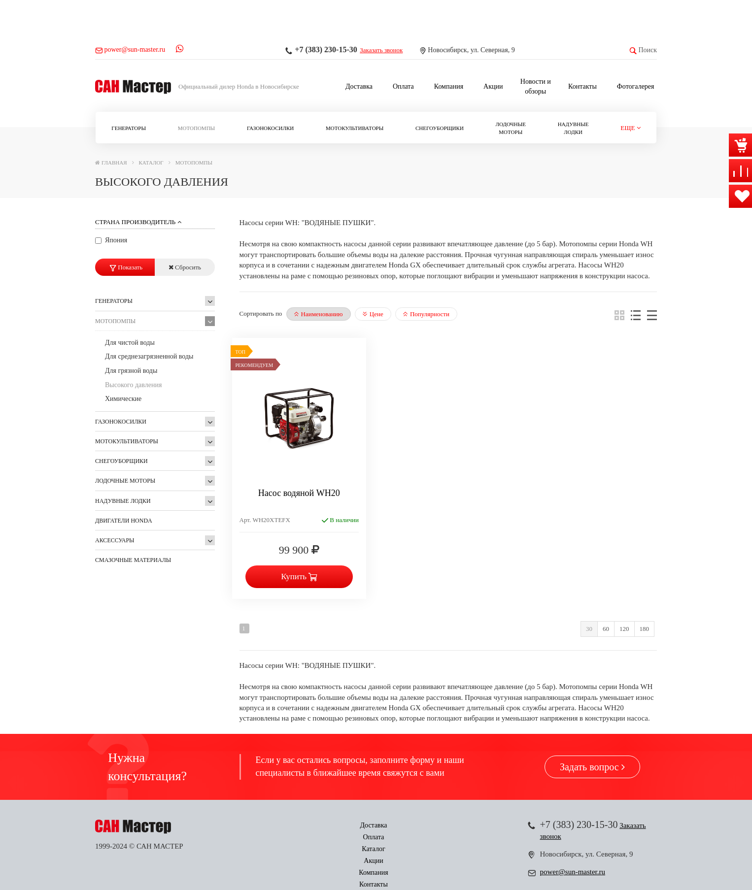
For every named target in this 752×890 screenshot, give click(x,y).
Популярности (426, 314)
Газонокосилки (270, 128)
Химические (123, 398)
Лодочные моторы (511, 128)
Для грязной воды (131, 370)
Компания (448, 86)
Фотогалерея (635, 86)
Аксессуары (115, 540)
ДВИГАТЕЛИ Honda (123, 520)
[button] (630, 128)
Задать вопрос (592, 766)
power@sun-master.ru (573, 872)
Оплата (403, 86)
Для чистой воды (130, 342)
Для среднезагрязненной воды (149, 356)
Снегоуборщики (439, 128)
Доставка (359, 86)
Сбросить (185, 267)
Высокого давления (133, 385)
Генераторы (128, 128)
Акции (493, 86)
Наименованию (318, 314)
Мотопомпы (196, 128)
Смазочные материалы (133, 560)
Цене (373, 314)
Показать (126, 267)
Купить (299, 576)
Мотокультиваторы (354, 128)
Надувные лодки (573, 128)
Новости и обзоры (535, 86)
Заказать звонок (381, 50)
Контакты (582, 86)
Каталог (348, 825)
